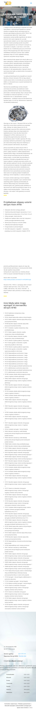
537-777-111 (22, 654)
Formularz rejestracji (10, 704)
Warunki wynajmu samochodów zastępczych (18, 705)
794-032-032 (22, 656)
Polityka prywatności (24, 704)
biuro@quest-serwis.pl (15, 661)
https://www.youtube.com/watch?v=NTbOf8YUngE (17, 279)
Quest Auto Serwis (22, 707)
